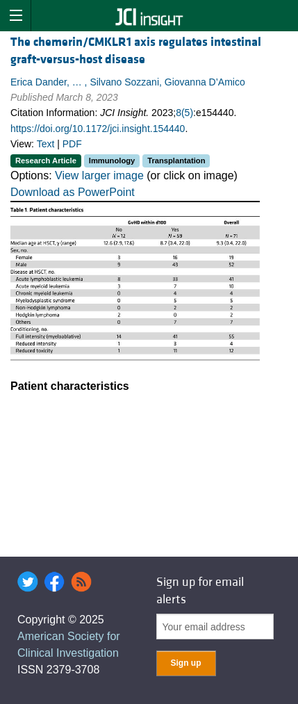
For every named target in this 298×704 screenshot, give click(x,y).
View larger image (99, 175)
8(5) (184, 112)
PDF (72, 143)
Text (46, 143)
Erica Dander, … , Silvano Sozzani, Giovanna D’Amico (127, 82)
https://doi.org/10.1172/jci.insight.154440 (97, 128)
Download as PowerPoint (72, 192)
